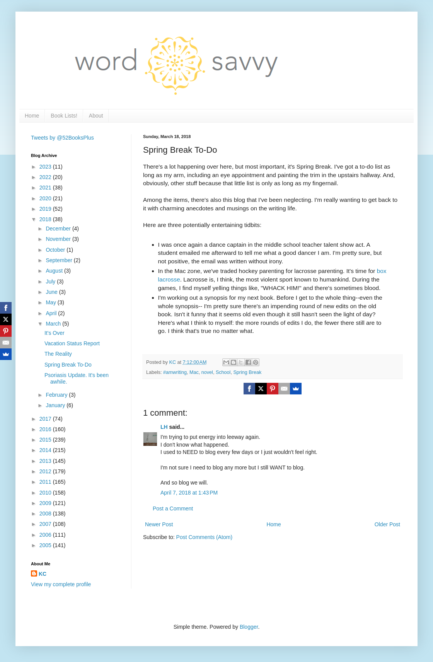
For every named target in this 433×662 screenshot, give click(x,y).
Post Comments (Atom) (204, 537)
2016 (46, 429)
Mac (194, 372)
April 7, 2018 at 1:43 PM (189, 493)
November (59, 239)
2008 (46, 513)
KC (42, 574)
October (56, 250)
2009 (46, 503)
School (223, 372)
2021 (46, 187)
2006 (46, 535)
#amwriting (175, 372)
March (54, 324)
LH (164, 427)
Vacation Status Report (72, 343)
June (52, 292)
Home (32, 116)
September (59, 260)
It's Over (54, 333)
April (52, 313)
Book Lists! (64, 116)
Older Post (387, 524)
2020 (46, 198)
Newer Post (159, 524)
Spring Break (247, 372)
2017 (46, 419)
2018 (46, 219)
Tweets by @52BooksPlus (62, 138)
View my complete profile (61, 584)
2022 (46, 177)
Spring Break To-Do (68, 365)
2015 (46, 440)
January (56, 405)
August (55, 271)
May (51, 302)
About (96, 116)
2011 (46, 482)
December (59, 228)
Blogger (249, 627)
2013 (46, 461)
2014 (46, 450)
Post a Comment (173, 508)
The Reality (58, 354)
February (57, 395)
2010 (46, 493)
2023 (46, 167)
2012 (46, 471)
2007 (46, 524)
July (51, 281)
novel (207, 372)
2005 (46, 545)
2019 (46, 209)
